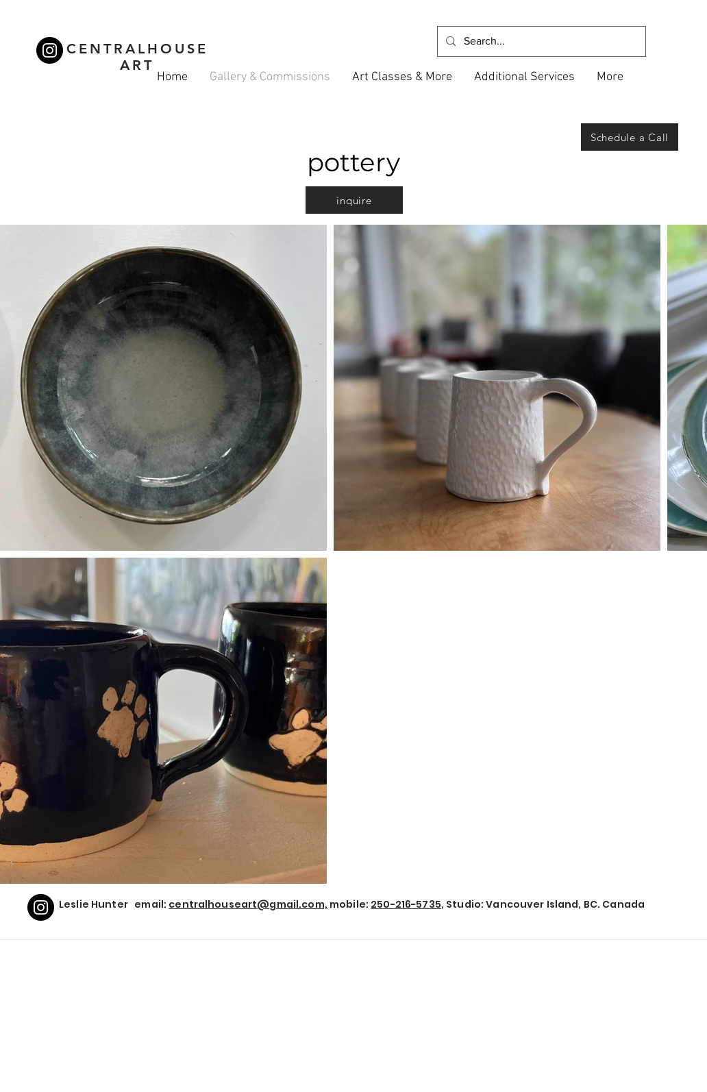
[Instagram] (49, 50)
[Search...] (540, 41)
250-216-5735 (406, 904)
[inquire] (354, 200)
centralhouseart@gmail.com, (248, 904)
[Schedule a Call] (629, 137)
